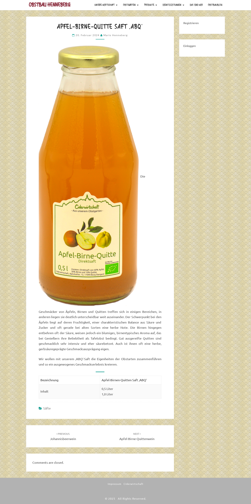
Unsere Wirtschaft (104, 5)
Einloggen (189, 45)
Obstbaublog (215, 5)
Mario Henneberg (116, 35)
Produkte (149, 5)
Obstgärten (129, 5)
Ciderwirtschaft (133, 484)
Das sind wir (196, 5)
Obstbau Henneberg (49, 5)
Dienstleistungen (172, 5)
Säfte (47, 408)
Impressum (114, 484)
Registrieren (191, 23)
